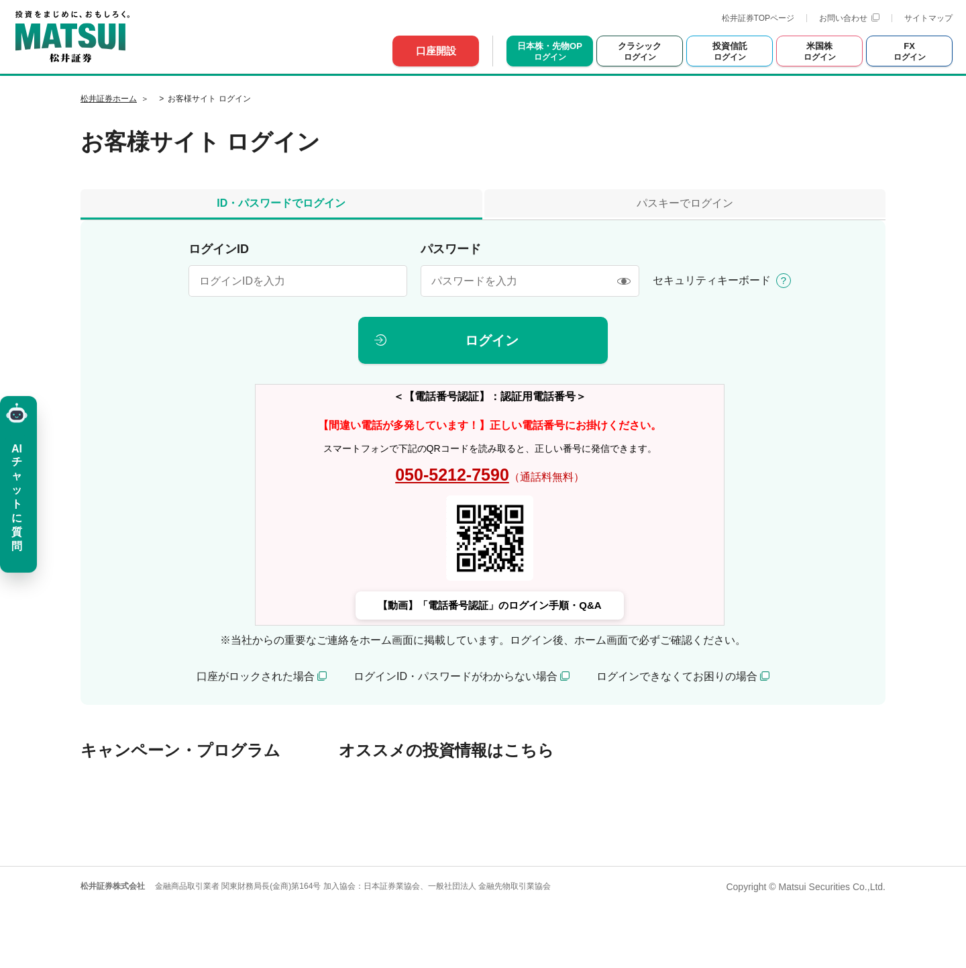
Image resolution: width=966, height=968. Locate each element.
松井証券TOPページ (758, 18)
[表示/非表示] (623, 281)
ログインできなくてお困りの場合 (676, 676)
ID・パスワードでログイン (281, 203)
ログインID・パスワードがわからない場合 (455, 676)
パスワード (451, 249)
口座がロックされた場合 (256, 676)
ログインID (219, 249)
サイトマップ (928, 18)
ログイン (492, 340)
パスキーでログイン (685, 203)
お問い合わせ (849, 18)
